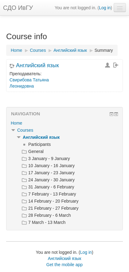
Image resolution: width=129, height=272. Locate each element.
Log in (105, 7)
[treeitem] (64, 123)
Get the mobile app (64, 264)
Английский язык (37, 65)
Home (16, 123)
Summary (104, 50)
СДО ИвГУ (18, 7)
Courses (25, 130)
